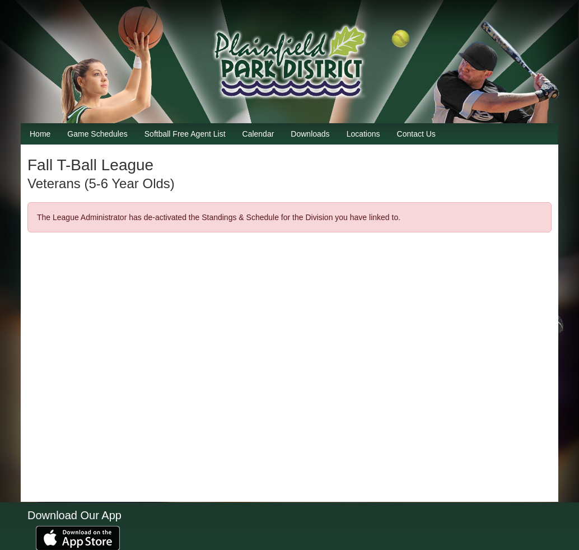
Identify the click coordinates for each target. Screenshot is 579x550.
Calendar (258, 133)
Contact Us (416, 133)
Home (40, 133)
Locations (363, 133)
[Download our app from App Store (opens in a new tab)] (78, 537)
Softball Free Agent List (185, 133)
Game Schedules (97, 133)
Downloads (310, 133)
